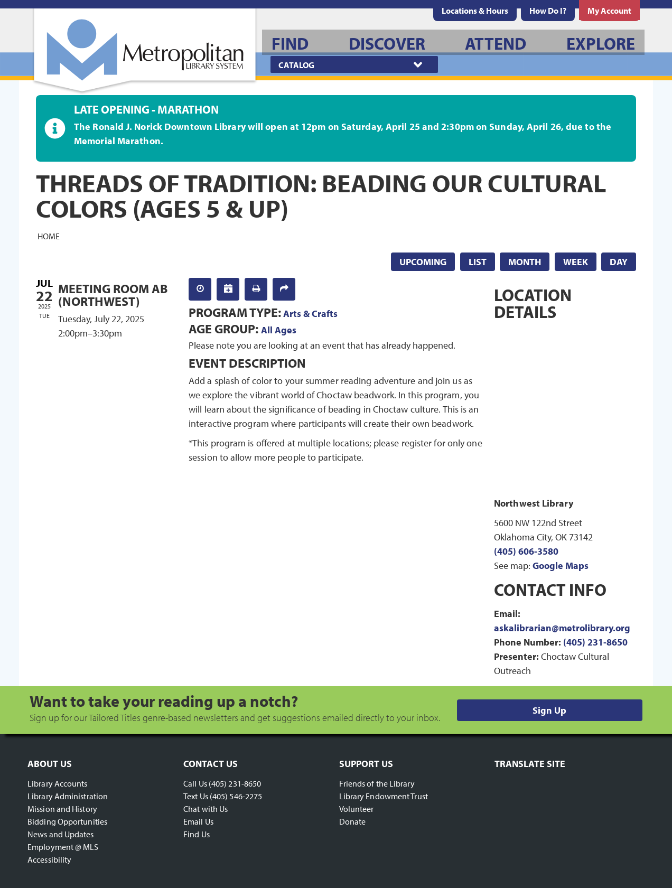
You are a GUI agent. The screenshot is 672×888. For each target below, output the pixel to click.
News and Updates (60, 834)
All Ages (278, 330)
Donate (352, 821)
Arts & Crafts (310, 313)
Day (619, 262)
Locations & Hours (475, 10)
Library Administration (67, 796)
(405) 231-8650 (595, 642)
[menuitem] (475, 10)
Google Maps (561, 565)
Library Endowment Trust (383, 796)
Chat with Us (205, 808)
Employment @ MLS (63, 847)
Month (524, 262)
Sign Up (549, 710)
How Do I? (547, 10)
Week (575, 262)
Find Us (196, 834)
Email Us (198, 821)
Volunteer (356, 808)
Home (49, 235)
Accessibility (49, 859)
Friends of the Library (377, 783)
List (478, 262)
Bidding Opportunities (67, 821)
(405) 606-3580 (526, 551)
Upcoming (422, 262)
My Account (609, 10)
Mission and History (62, 808)
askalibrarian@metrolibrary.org (562, 628)
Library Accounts (57, 783)
